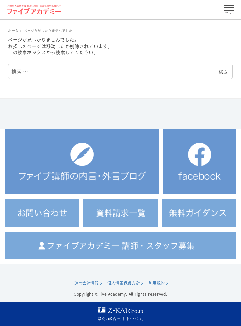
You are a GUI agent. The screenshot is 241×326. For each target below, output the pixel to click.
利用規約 (157, 283)
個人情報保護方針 (123, 283)
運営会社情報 (86, 283)
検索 (223, 71)
